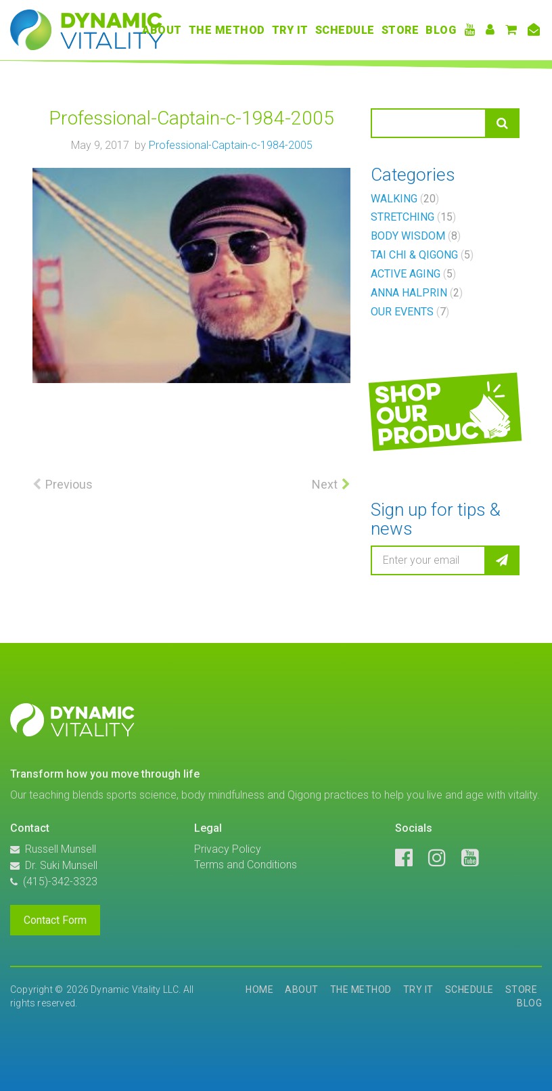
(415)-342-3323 (60, 881)
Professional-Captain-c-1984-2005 (231, 145)
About (162, 30)
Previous (69, 484)
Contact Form (55, 920)
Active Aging (413, 273)
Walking (405, 198)
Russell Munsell (60, 849)
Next (325, 484)
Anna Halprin (417, 292)
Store (400, 30)
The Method (227, 30)
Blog (441, 30)
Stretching (413, 216)
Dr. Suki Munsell (61, 865)
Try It (290, 30)
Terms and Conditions (245, 864)
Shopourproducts (441, 412)
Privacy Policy (227, 849)
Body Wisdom (416, 235)
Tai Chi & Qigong (422, 254)
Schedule (345, 30)
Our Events (410, 311)
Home (259, 989)
